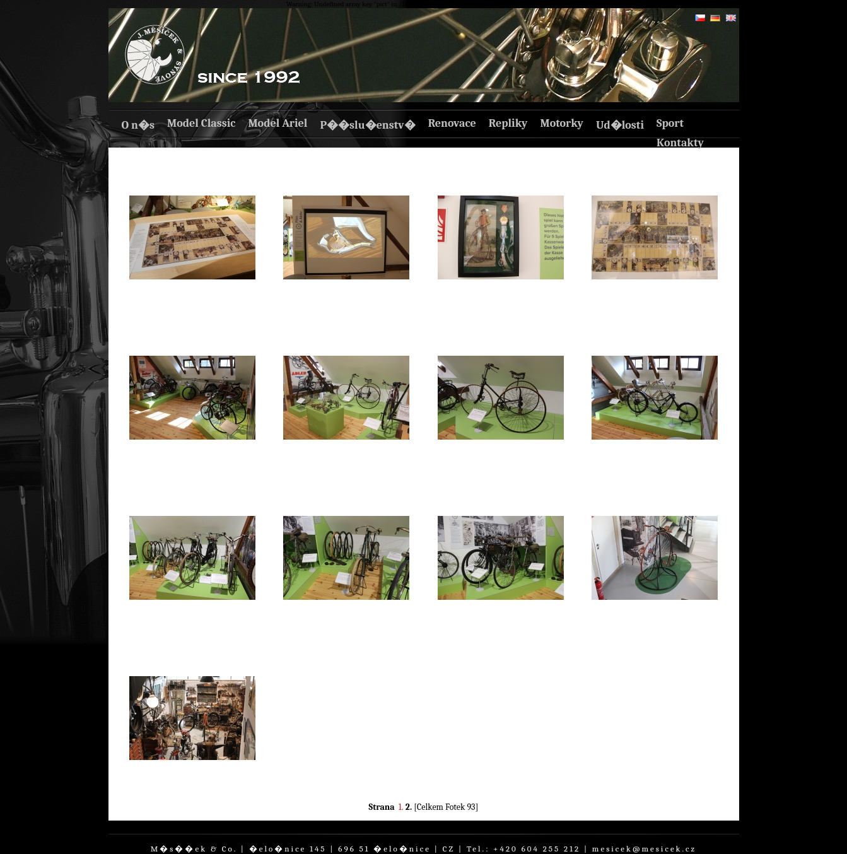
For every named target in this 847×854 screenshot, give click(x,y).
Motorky (561, 123)
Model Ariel (277, 123)
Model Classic (201, 123)
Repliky (508, 123)
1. (401, 807)
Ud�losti (620, 125)
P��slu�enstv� (367, 125)
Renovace (452, 123)
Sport (670, 123)
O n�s (138, 125)
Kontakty (680, 142)
